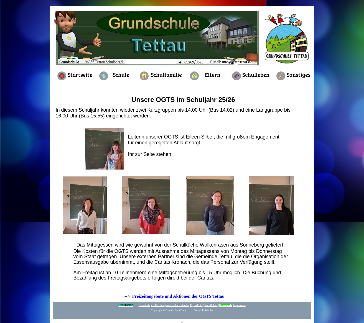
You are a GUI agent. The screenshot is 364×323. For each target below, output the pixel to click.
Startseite (80, 74)
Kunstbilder (210, 305)
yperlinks (196, 305)
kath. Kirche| (182, 305)
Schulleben (255, 74)
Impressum (239, 305)
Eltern (212, 74)
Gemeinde (144, 305)
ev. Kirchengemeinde (163, 305)
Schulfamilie (166, 74)
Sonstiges (298, 74)
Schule (121, 74)
